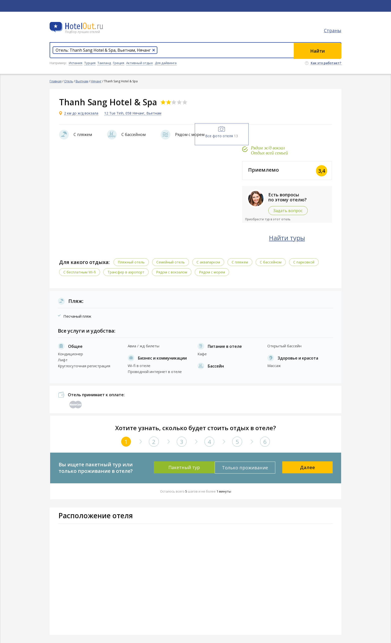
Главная (56, 81)
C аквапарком (208, 261)
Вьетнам (82, 81)
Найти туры (291, 237)
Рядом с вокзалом (172, 271)
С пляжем (240, 261)
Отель (68, 81)
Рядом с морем (212, 271)
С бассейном (271, 261)
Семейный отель (171, 261)
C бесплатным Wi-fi (80, 271)
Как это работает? (326, 63)
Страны (332, 31)
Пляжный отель (131, 261)
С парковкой (304, 261)
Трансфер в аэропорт (126, 271)
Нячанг (96, 81)
